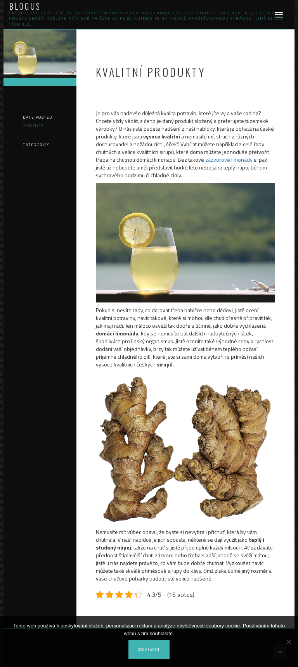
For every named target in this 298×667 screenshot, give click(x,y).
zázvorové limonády (229, 160)
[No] (288, 642)
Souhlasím (149, 649)
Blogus (25, 6)
